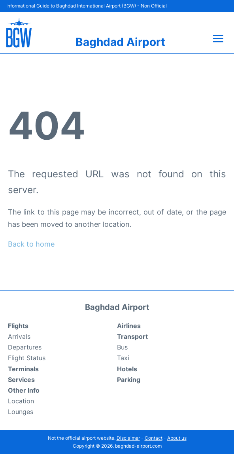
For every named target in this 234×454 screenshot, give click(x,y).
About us (177, 438)
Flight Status (26, 358)
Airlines (129, 326)
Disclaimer (128, 438)
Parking (128, 380)
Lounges (20, 412)
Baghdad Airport (120, 41)
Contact (153, 438)
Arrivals (19, 336)
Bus (122, 347)
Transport (132, 336)
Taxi (123, 358)
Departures (25, 347)
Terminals (23, 369)
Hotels (127, 369)
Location (21, 401)
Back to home (31, 244)
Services (21, 380)
